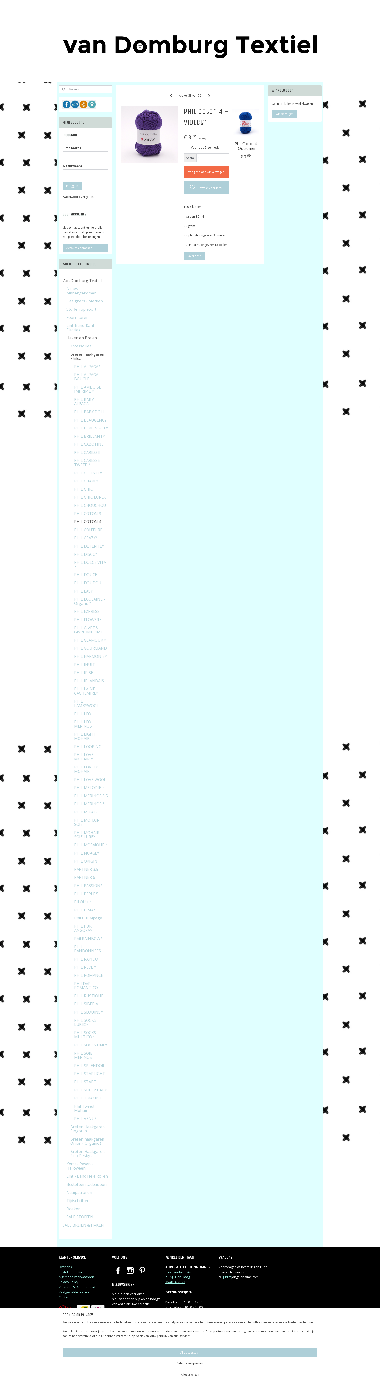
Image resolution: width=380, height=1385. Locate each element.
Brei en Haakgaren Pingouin (87, 1129)
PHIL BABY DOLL (89, 411)
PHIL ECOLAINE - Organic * (89, 601)
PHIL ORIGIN (85, 861)
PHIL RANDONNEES (87, 949)
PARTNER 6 (84, 877)
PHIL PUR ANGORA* (83, 928)
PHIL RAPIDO (86, 959)
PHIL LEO (82, 713)
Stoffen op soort (81, 309)
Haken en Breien (81, 337)
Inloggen (72, 186)
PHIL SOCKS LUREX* (85, 1022)
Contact (64, 1297)
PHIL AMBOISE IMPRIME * (87, 389)
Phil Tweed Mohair (84, 1108)
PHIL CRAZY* (86, 538)
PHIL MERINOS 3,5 (91, 795)
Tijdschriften (77, 1200)
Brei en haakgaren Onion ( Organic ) (87, 1141)
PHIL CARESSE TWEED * (87, 462)
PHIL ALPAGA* (87, 366)
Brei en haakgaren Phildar (87, 356)
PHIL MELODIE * (89, 787)
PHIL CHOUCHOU (90, 505)
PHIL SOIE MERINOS (83, 1055)
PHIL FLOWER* (87, 619)
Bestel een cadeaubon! (86, 1184)
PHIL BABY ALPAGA (84, 401)
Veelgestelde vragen (74, 1292)
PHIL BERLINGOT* (91, 428)
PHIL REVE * (85, 967)
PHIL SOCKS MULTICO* (85, 1035)
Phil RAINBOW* (88, 938)
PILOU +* (82, 901)
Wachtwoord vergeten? (78, 197)
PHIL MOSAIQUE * (90, 845)
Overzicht (193, 256)
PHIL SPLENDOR (89, 1065)
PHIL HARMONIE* (90, 656)
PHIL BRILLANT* (89, 436)
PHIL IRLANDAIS (89, 681)
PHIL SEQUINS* (88, 1012)
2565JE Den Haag (177, 1277)
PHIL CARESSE (87, 452)
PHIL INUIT (84, 664)
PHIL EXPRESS (87, 611)
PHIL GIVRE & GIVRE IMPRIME (88, 630)
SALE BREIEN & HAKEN (83, 1225)
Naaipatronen (79, 1192)
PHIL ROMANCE (88, 975)
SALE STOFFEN (79, 1216)
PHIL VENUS (85, 1118)
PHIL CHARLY (86, 481)
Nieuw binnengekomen (81, 291)
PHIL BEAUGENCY (90, 420)
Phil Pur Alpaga (88, 918)
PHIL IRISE (83, 672)
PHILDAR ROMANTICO (86, 986)
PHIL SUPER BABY (90, 1090)
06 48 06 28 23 (175, 1282)
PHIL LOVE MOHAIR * (84, 757)
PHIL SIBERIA (86, 1004)
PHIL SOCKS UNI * (90, 1045)
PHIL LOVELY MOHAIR (86, 769)
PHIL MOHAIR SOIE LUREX (86, 835)
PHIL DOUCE (85, 574)
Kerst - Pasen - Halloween (79, 1166)
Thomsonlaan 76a (178, 1272)
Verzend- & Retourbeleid (77, 1287)
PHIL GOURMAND (90, 648)
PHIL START (85, 1081)
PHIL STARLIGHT (89, 1073)
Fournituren (77, 317)
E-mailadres (72, 148)
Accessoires (80, 346)
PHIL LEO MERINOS (83, 724)
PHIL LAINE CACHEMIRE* (86, 691)
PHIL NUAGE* (86, 853)
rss (221, 1376)
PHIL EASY (83, 591)
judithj (227, 1277)
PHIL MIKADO (86, 812)
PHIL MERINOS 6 (89, 803)
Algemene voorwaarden (76, 1277)
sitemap (211, 1376)
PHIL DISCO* (86, 554)
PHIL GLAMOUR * (90, 640)
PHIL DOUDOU (87, 583)
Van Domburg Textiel (82, 280)
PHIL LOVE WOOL (90, 779)
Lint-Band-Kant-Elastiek (81, 327)
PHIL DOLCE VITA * (90, 564)
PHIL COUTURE (88, 530)
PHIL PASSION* (88, 885)
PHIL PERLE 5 (86, 893)
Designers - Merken (84, 301)
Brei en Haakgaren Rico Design (87, 1154)
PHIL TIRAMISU (88, 1098)
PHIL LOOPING (87, 746)
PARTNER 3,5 (86, 869)
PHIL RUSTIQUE (88, 996)
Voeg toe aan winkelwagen (206, 172)
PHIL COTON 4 (87, 521)
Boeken (73, 1209)
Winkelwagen (284, 114)
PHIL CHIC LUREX (90, 497)
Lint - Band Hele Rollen (87, 1176)
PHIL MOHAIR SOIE (86, 822)
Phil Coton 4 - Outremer (246, 146)
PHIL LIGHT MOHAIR (84, 736)
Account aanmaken (79, 248)
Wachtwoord (72, 166)
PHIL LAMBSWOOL (86, 703)
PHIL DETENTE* (89, 546)
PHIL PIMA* (85, 910)
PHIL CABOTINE (88, 444)
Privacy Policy (68, 1282)
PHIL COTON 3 (87, 513)
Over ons (65, 1267)
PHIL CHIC (83, 489)
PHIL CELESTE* (88, 473)
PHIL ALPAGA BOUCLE (86, 377)
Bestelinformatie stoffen (77, 1272)
